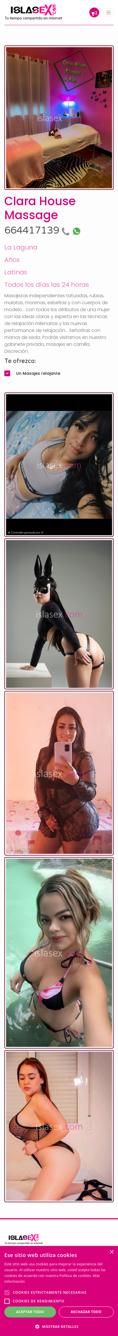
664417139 (38, 230)
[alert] (59, 1291)
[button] (59, 1326)
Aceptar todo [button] (30, 1311)
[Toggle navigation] (108, 12)
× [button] (111, 1252)
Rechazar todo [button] (86, 1311)
